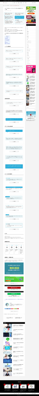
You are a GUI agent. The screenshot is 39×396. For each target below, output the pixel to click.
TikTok (27, 34)
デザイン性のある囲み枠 (7, 39)
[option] (7, 387)
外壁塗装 (27, 31)
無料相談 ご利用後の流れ (7, 43)
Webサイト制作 (8, 10)
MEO (27, 28)
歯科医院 (27, 36)
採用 (27, 26)
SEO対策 (27, 47)
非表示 (7, 36)
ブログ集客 (10, 10)
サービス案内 (13, 2)
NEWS (23, 2)
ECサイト (28, 44)
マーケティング (28, 60)
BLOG (16, 2)
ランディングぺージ (28, 63)
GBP (27, 39)
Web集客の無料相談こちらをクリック (14, 283)
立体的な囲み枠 (6, 38)
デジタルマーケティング (29, 42)
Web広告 (28, 52)
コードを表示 (14, 53)
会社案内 (19, 2)
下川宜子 (11, 303)
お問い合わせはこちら (14, 287)
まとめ (5, 41)
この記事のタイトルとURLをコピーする (14, 311)
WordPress (19, 344)
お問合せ (26, 2)
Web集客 (16, 348)
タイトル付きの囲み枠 (7, 40)
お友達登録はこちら (14, 293)
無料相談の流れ (6, 42)
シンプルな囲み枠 (6, 37)
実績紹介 (21, 2)
